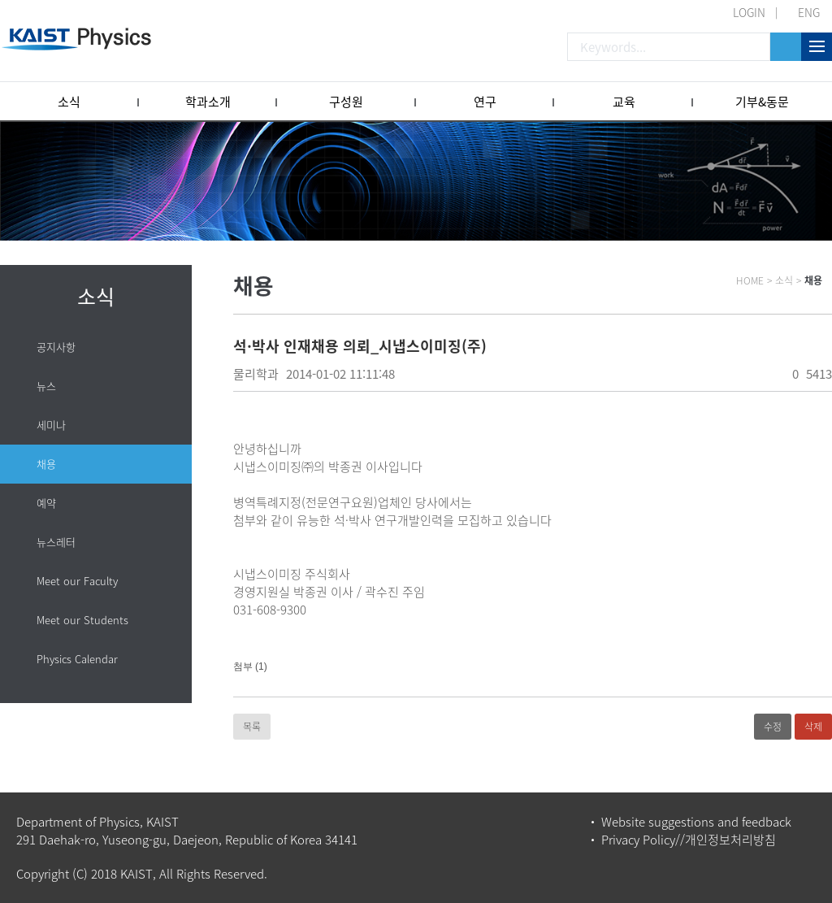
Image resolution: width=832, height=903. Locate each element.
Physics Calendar (77, 658)
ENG (809, 12)
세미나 (51, 424)
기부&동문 (762, 102)
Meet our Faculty (77, 580)
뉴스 (46, 385)
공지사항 (56, 346)
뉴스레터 (56, 541)
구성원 (346, 102)
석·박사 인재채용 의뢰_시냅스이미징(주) (360, 346)
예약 (46, 502)
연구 (485, 102)
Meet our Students (82, 619)
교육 (624, 102)
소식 (69, 102)
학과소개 (208, 102)
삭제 (813, 726)
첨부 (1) (250, 666)
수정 (773, 726)
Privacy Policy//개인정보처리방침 (688, 840)
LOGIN (749, 12)
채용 (46, 463)
